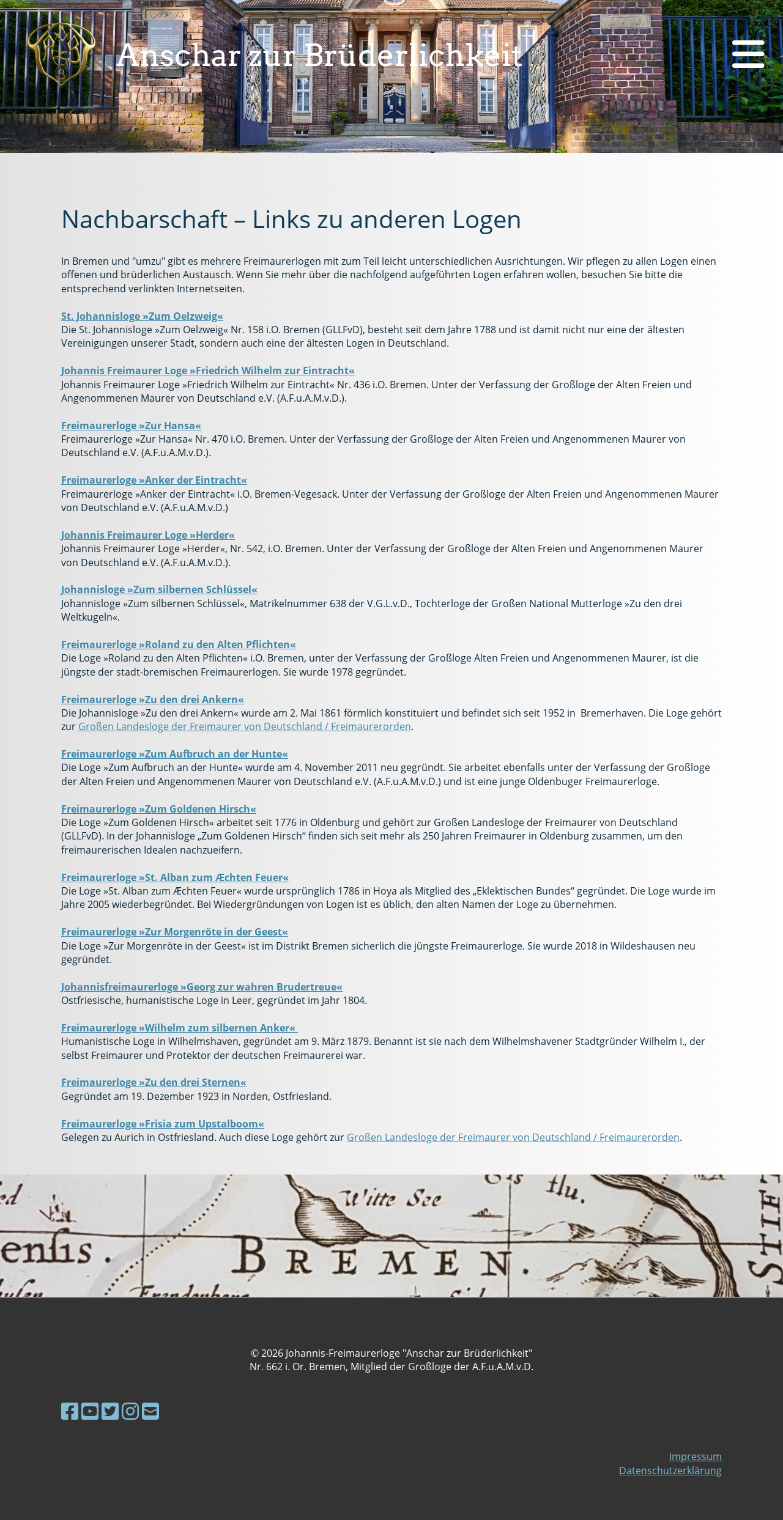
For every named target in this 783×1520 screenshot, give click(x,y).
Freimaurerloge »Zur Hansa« (131, 425)
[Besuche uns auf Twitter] (110, 1411)
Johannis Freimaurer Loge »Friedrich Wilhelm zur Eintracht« (208, 370)
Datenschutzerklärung (670, 1470)
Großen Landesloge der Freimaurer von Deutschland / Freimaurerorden (244, 726)
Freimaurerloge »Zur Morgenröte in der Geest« (174, 932)
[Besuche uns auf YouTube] (89, 1411)
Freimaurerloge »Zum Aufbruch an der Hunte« (174, 754)
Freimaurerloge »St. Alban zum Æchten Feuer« (175, 877)
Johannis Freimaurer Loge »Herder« (148, 535)
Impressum (695, 1456)
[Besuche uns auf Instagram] (130, 1411)
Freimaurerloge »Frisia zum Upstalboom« (162, 1124)
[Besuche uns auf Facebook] (69, 1411)
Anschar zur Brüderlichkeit (319, 55)
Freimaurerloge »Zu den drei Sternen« (154, 1082)
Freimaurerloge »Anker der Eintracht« (154, 480)
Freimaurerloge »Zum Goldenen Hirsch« (158, 809)
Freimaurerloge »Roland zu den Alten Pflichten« (178, 644)
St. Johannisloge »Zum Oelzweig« (142, 316)
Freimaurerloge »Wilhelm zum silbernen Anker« (179, 1028)
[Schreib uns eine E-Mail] (150, 1411)
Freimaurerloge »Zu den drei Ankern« (152, 699)
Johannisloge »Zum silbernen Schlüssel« (159, 589)
